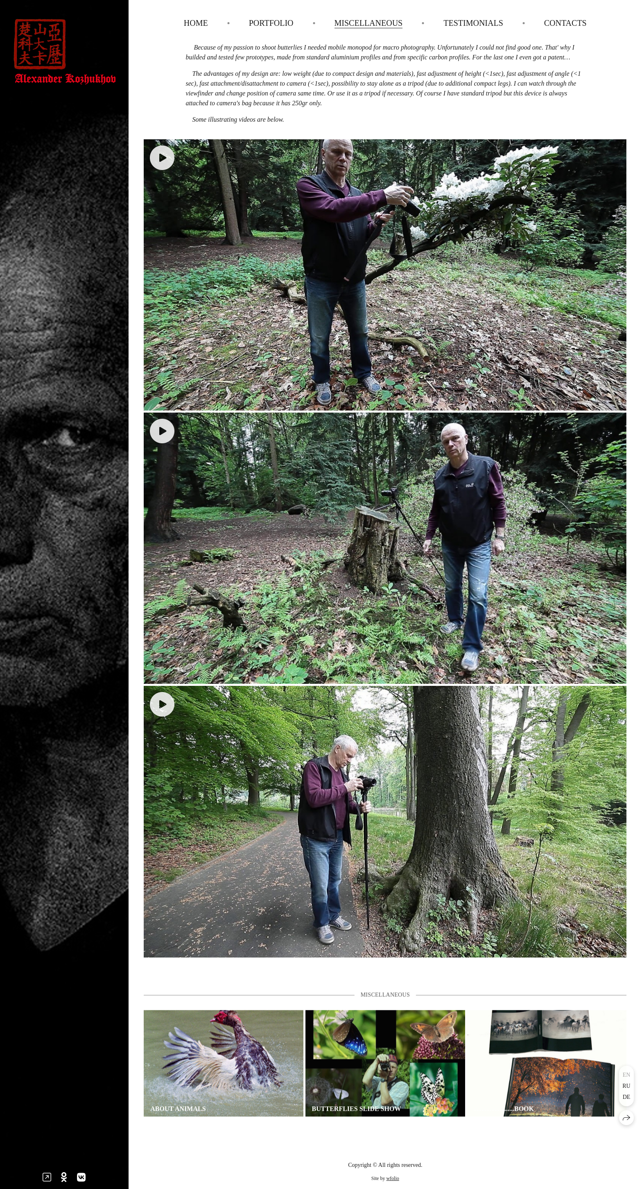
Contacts (565, 22)
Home (196, 22)
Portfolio (271, 22)
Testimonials (473, 22)
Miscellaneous (369, 22)
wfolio (392, 1178)
